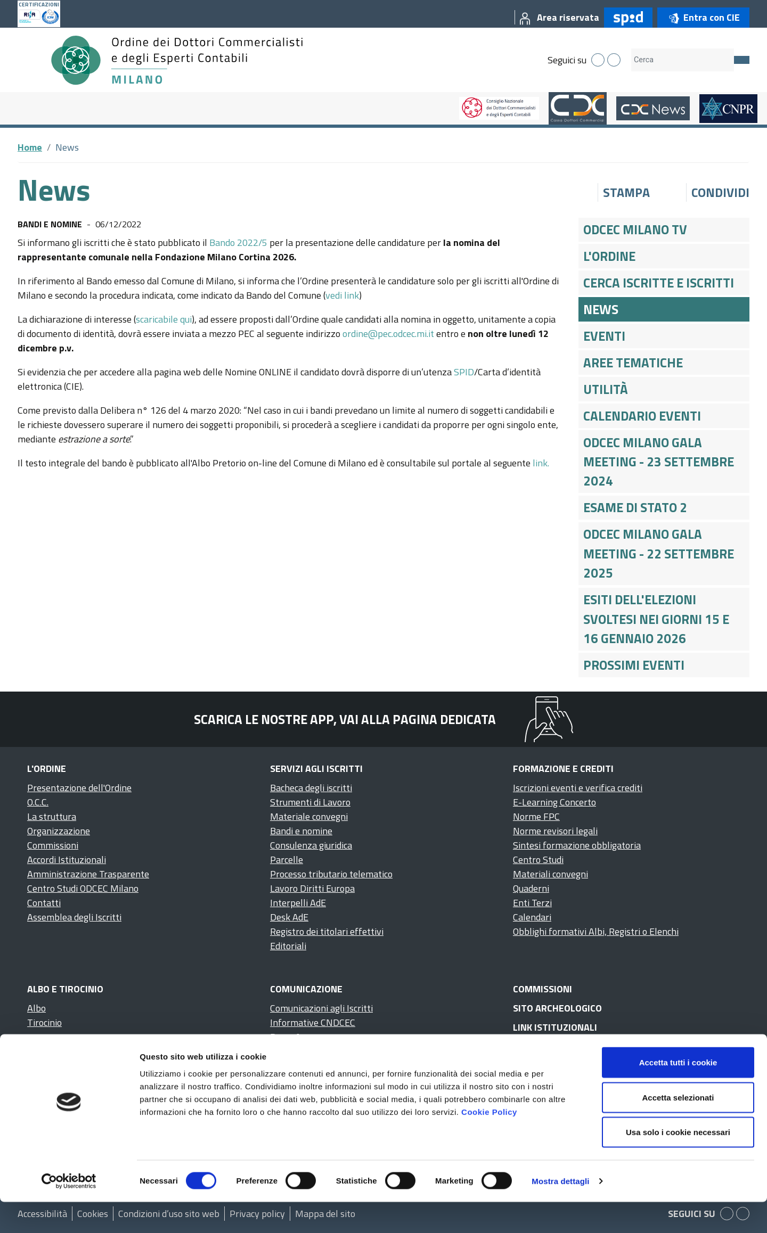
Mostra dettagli (560, 1211)
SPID (464, 372)
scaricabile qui (164, 319)
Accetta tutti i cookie (678, 1093)
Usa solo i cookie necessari (678, 1163)
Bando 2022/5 (238, 242)
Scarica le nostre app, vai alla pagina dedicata (345, 719)
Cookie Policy (489, 1142)
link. (541, 463)
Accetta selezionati (678, 1128)
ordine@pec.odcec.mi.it (388, 333)
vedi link (342, 295)
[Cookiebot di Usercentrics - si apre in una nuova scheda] (69, 1212)
